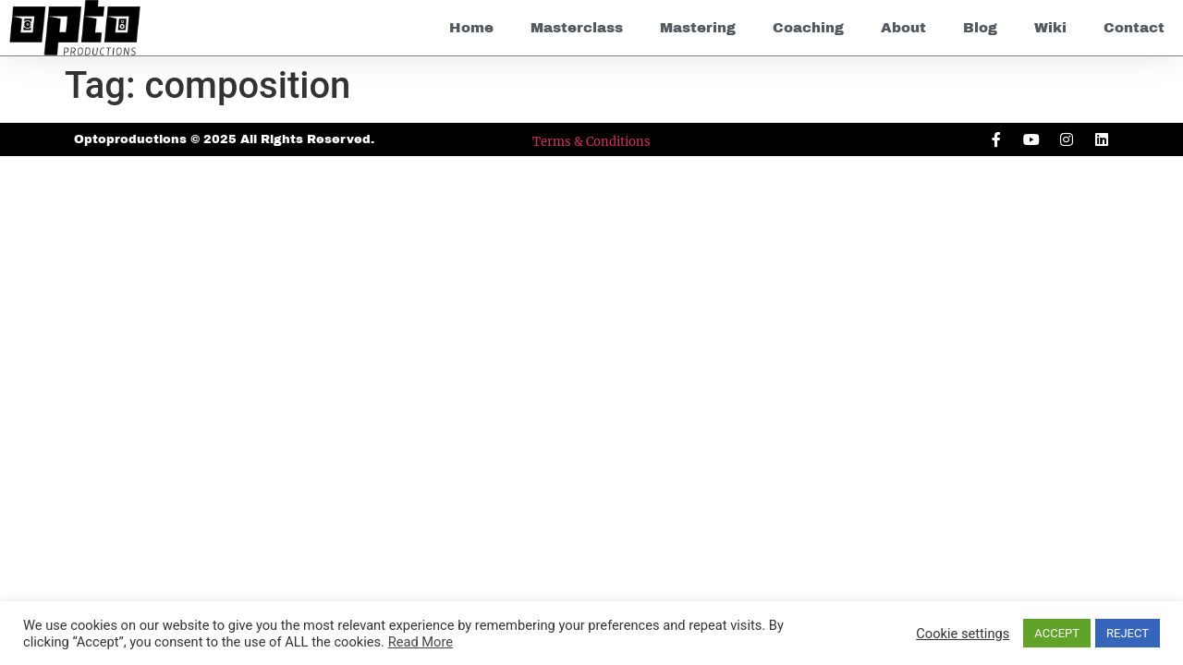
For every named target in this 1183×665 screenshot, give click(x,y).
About (903, 27)
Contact (1134, 27)
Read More (420, 642)
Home (471, 27)
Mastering (698, 27)
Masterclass (577, 27)
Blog (980, 27)
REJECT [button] (1127, 633)
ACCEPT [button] (1056, 633)
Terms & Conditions (591, 142)
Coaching (808, 27)
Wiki (1050, 27)
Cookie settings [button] (962, 633)
